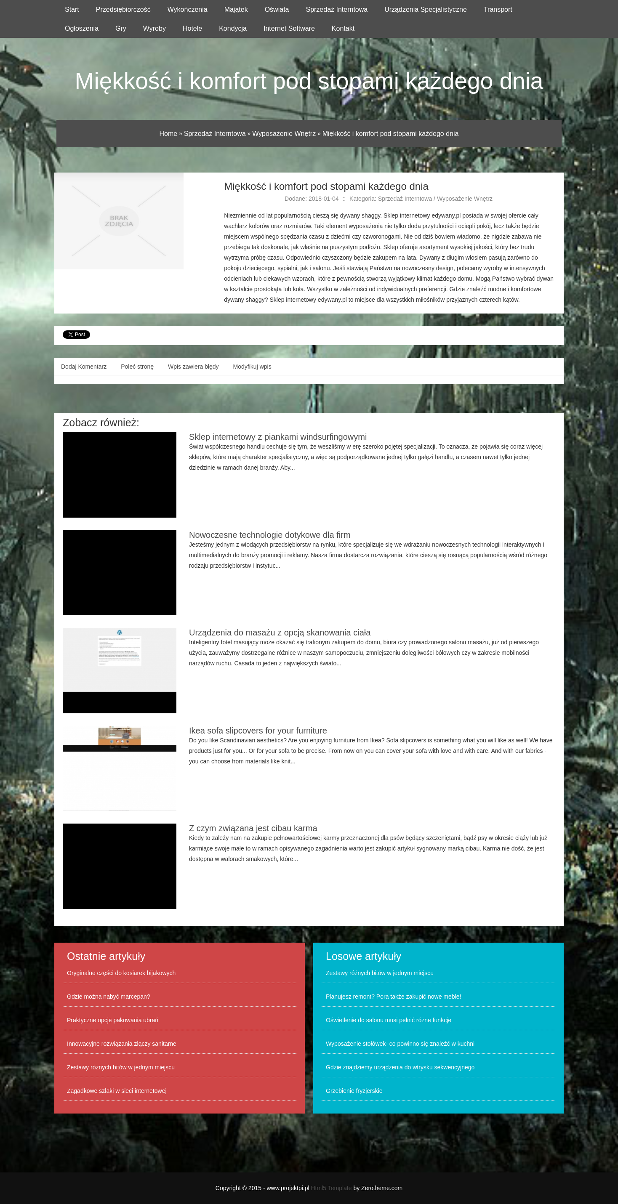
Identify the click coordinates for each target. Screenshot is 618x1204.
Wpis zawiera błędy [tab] (193, 366)
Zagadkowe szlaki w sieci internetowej (117, 1090)
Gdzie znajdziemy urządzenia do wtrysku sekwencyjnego (400, 1067)
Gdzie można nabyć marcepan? (108, 996)
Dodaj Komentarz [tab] (84, 366)
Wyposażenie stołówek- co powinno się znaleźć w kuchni (400, 1043)
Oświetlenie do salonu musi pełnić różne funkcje (388, 1020)
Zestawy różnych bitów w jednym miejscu (121, 1067)
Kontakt (343, 28)
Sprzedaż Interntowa (215, 133)
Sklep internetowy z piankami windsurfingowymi (278, 436)
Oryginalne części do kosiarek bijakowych (121, 973)
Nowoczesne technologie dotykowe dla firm (270, 535)
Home (169, 133)
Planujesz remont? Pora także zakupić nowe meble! (393, 996)
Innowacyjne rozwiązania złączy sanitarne (121, 1043)
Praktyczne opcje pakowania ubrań (112, 1020)
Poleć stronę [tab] (137, 366)
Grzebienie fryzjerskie (354, 1090)
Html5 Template (331, 1188)
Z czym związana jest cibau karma (253, 828)
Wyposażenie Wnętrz (284, 133)
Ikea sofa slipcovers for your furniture (258, 730)
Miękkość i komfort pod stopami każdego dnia (390, 133)
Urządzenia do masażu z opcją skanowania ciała (279, 632)
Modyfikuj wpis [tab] (252, 366)
